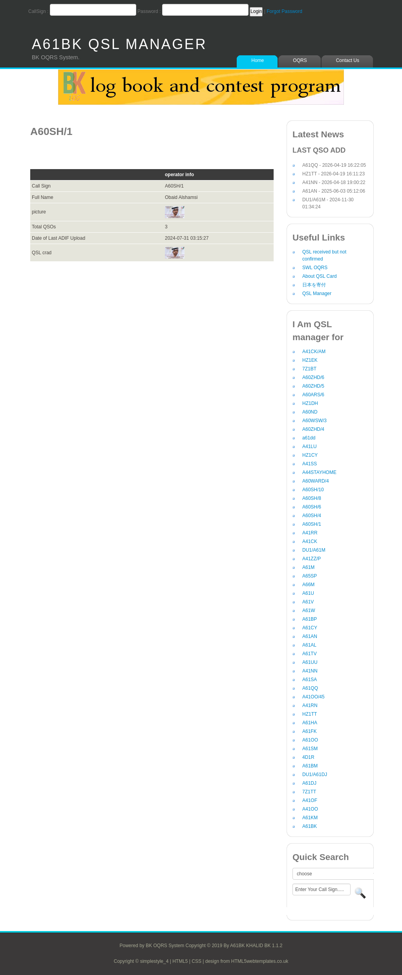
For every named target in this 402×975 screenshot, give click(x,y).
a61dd (308, 438)
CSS (196, 961)
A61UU (310, 662)
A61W (308, 610)
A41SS (309, 464)
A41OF (309, 800)
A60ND (310, 412)
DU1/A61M (313, 550)
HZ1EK (310, 360)
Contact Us (347, 60)
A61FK (309, 731)
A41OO (310, 809)
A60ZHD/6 (313, 377)
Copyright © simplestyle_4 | (143, 961)
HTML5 (180, 961)
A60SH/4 (311, 515)
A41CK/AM (313, 351)
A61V (308, 602)
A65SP (309, 576)
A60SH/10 (313, 489)
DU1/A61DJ (314, 774)
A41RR (310, 533)
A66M (308, 584)
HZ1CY (310, 455)
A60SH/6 (311, 507)
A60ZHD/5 (313, 386)
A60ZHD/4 (313, 429)
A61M (308, 567)
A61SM (310, 748)
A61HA (309, 722)
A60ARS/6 (313, 394)
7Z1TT (309, 792)
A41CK (309, 541)
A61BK (309, 826)
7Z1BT (309, 369)
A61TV (309, 653)
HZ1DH (310, 403)
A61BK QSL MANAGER (119, 44)
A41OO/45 (313, 697)
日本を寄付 (314, 285)
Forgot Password (284, 11)
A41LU (309, 446)
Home (257, 60)
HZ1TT (309, 714)
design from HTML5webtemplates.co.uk (246, 961)
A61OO (310, 740)
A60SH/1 (311, 524)
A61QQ (310, 688)
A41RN (310, 705)
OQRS (300, 60)
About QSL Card (319, 276)
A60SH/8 (311, 498)
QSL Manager (316, 293)
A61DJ (309, 783)
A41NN (310, 671)
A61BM (310, 766)
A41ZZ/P (311, 558)
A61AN (309, 636)
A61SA (309, 679)
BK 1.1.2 (273, 945)
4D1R (308, 757)
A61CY (309, 628)
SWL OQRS (314, 267)
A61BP (309, 619)
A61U (308, 593)
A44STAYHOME (319, 472)
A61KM (310, 817)
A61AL (309, 645)
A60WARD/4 (315, 481)
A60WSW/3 (314, 420)
